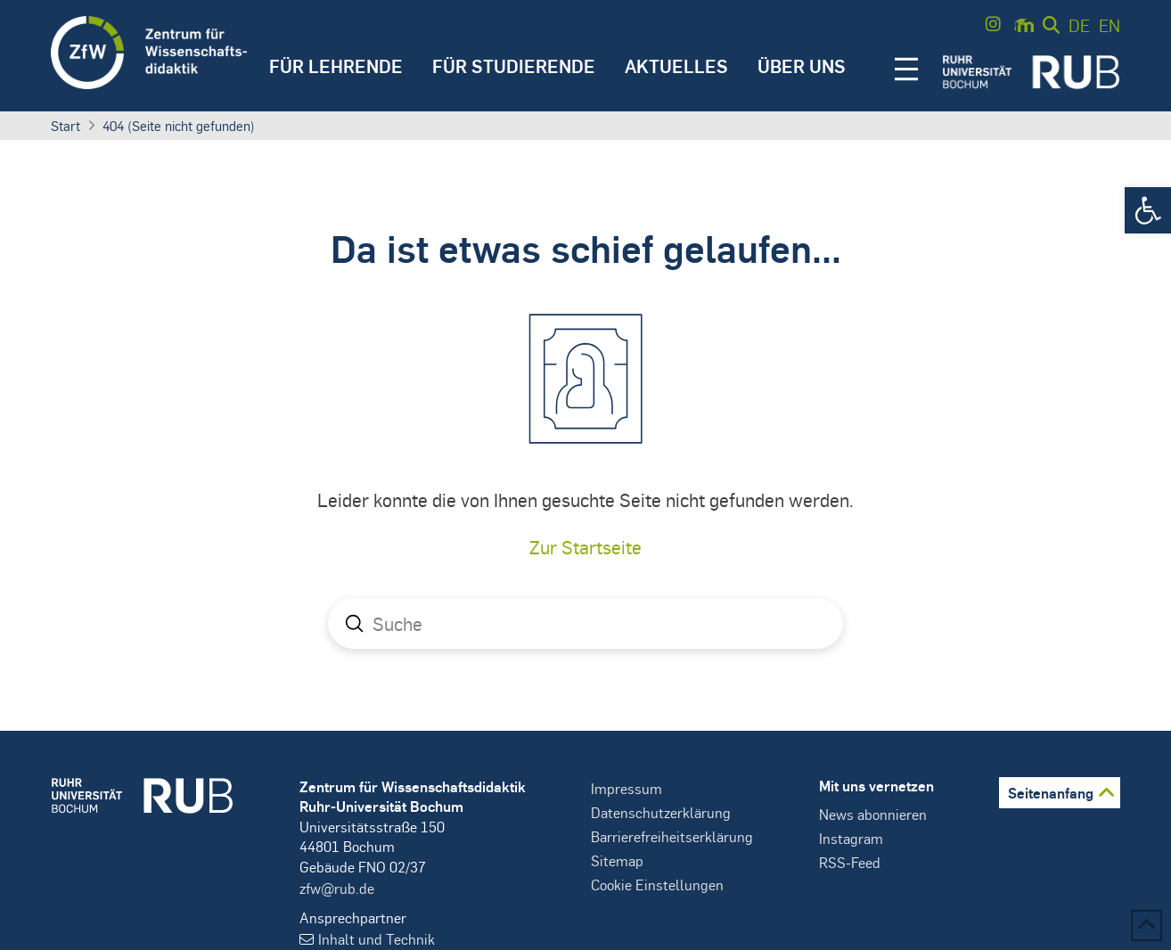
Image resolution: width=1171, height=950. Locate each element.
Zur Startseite (585, 547)
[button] (1148, 210)
